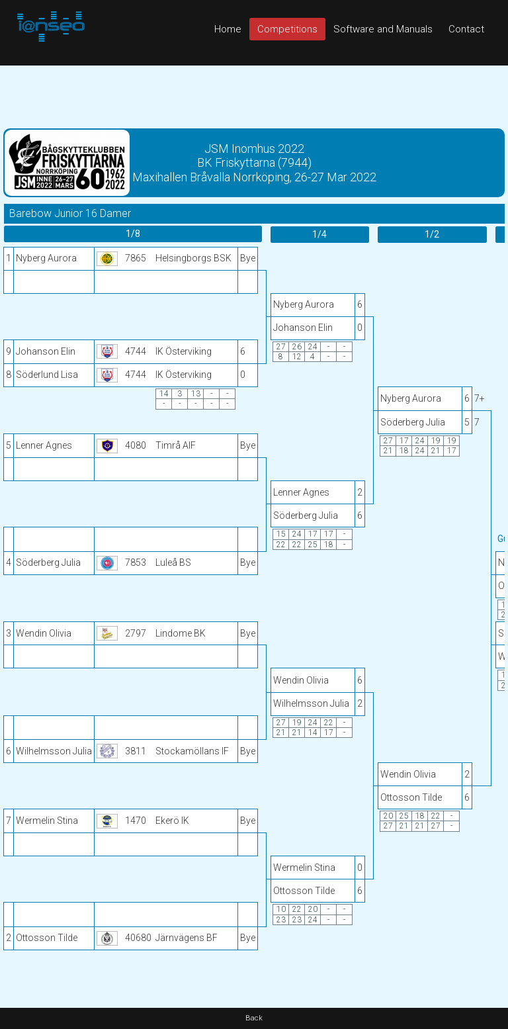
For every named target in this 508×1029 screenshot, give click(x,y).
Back (254, 1018)
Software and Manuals (383, 29)
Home (227, 29)
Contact (466, 29)
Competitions (287, 29)
